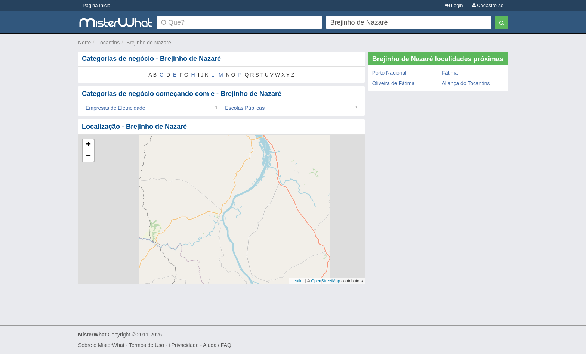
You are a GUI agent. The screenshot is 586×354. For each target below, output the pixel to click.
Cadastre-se (487, 5)
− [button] (88, 156)
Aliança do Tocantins (466, 83)
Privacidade (185, 345)
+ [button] (88, 144)
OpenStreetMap (325, 281)
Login (454, 5)
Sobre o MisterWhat (101, 345)
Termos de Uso (146, 345)
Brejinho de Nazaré (148, 43)
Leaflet (297, 281)
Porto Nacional (389, 73)
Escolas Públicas (245, 108)
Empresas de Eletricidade (115, 108)
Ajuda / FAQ (217, 345)
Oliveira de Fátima (393, 83)
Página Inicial (97, 5)
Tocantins (109, 43)
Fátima (450, 73)
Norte (84, 43)
